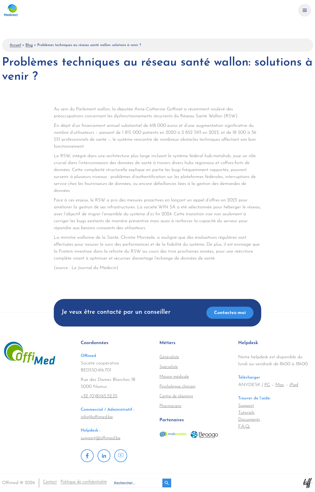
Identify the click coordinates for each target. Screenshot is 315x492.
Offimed (29, 10)
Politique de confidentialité (84, 482)
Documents (249, 419)
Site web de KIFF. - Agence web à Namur (308, 483)
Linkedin (104, 455)
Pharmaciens (170, 406)
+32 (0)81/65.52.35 (99, 396)
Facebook (87, 455)
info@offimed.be (97, 417)
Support (246, 405)
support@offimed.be (101, 438)
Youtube (120, 455)
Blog (29, 45)
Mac (279, 384)
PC (267, 384)
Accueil (15, 45)
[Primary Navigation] (304, 10)
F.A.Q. (244, 426)
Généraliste (169, 357)
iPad (293, 384)
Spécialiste (169, 367)
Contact (50, 482)
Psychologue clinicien (178, 386)
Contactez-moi (230, 312)
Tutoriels (246, 412)
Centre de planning (176, 396)
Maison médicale (174, 377)
